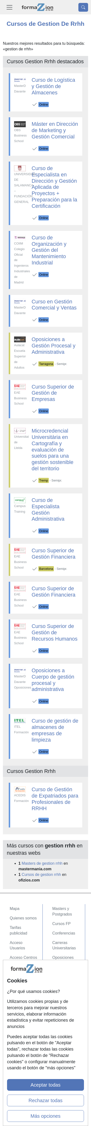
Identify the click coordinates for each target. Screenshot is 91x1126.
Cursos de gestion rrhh (41, 874)
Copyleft (17, 1001)
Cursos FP (61, 924)
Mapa (14, 909)
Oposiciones (63, 957)
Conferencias (63, 933)
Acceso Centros (23, 957)
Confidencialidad (24, 982)
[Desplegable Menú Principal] (9, 7)
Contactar (18, 973)
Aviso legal (19, 992)
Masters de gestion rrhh (42, 863)
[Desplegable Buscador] (83, 7)
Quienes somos (23, 918)
